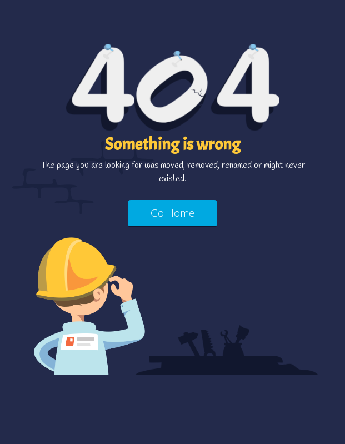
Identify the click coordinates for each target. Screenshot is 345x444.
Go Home (172, 212)
